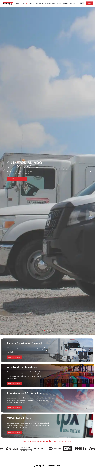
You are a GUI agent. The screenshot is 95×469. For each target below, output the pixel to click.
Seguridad (65, 3)
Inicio (17, 3)
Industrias (31, 3)
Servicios (24, 3)
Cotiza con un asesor (17, 178)
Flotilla (44, 3)
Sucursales (72, 3)
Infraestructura (51, 3)
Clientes (59, 3)
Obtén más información (14, 401)
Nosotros (38, 3)
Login (89, 3)
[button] (44, 330)
